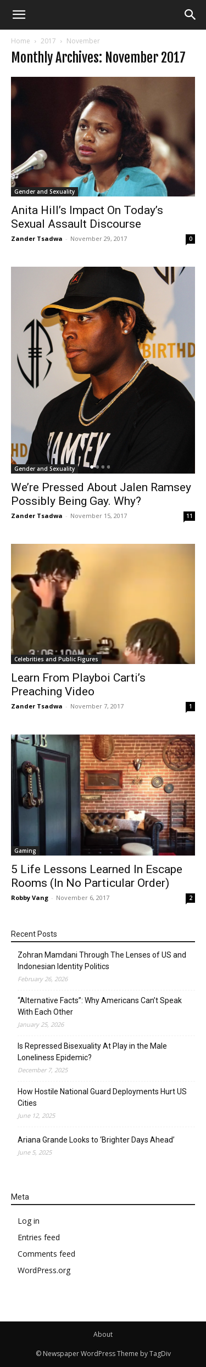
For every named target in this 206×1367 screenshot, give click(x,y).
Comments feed (46, 1253)
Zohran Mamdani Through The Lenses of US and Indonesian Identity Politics (102, 960)
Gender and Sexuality (44, 191)
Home (20, 41)
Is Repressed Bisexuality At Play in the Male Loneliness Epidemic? (92, 1052)
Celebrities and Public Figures (56, 659)
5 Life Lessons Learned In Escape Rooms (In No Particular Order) (96, 876)
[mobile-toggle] (18, 15)
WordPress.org (44, 1270)
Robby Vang (29, 897)
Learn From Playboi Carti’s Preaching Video (78, 684)
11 (189, 516)
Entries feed (39, 1237)
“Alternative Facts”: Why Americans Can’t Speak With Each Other (100, 1006)
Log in (29, 1221)
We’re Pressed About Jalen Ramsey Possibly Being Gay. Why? (101, 494)
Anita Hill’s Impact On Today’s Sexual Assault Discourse (87, 217)
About (103, 1334)
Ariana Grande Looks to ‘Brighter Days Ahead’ (96, 1139)
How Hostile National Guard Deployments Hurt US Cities (102, 1097)
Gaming (25, 850)
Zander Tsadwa (37, 238)
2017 (48, 41)
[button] (190, 15)
